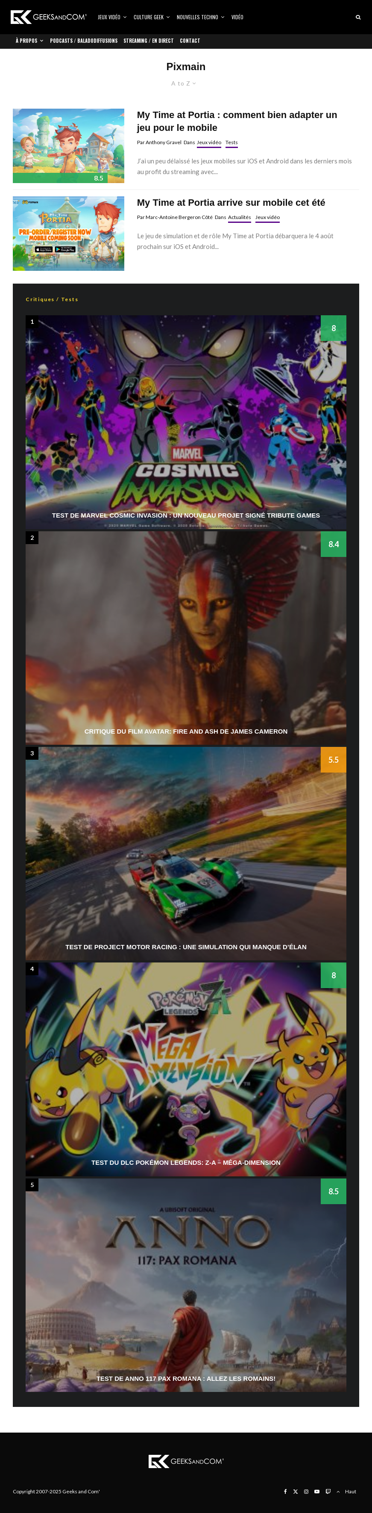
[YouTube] (316, 1491)
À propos (26, 40)
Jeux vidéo (109, 17)
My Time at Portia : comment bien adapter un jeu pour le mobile (237, 121)
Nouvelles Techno (197, 17)
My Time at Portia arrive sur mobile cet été (231, 202)
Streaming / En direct (148, 40)
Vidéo (237, 17)
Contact (190, 40)
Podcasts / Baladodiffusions (83, 40)
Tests (232, 142)
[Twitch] (328, 1491)
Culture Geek (149, 17)
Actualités (239, 217)
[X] (295, 1491)
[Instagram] (306, 1491)
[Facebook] (285, 1491)
